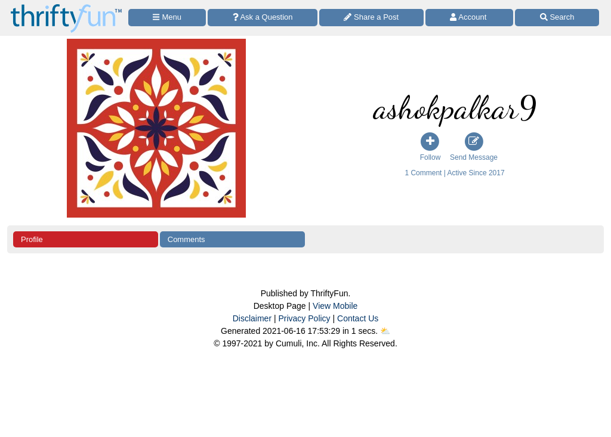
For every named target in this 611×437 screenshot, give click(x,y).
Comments (186, 239)
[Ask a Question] (262, 17)
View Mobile (335, 306)
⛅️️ (385, 331)
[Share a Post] (371, 17)
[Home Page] (66, 7)
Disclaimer (252, 318)
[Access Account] (469, 17)
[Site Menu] (167, 17)
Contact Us (357, 318)
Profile (32, 239)
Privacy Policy (304, 318)
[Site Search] (557, 17)
